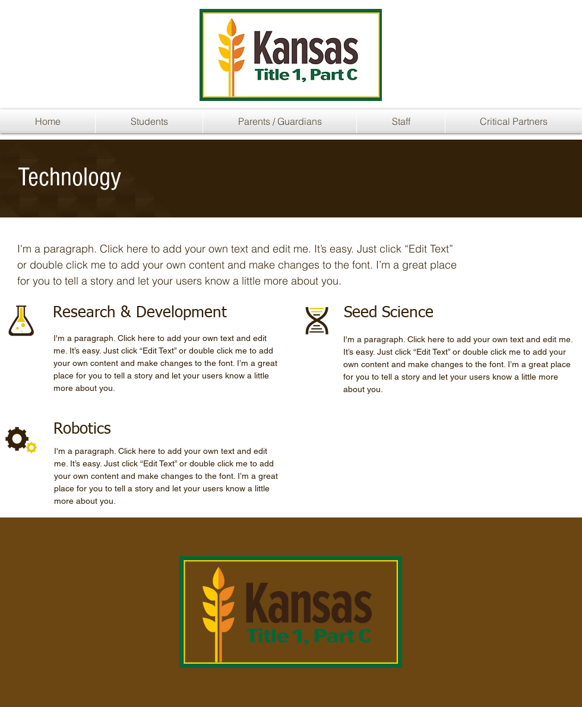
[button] (149, 121)
